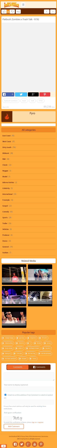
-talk (32, 101)
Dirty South (6, 147)
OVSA (30, 436)
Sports (5, 218)
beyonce (33, 338)
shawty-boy (9, 343)
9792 (41, 101)
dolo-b (20, 348)
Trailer (4, 223)
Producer (5, 235)
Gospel (5, 206)
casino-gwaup (46, 353)
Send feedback (13, 436)
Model (4, 177)
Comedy (5, 212)
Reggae (5, 171)
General (5, 247)
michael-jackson (10, 358)
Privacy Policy (25, 436)
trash (24, 101)
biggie (24, 358)
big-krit (47, 348)
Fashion (5, 253)
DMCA (19, 436)
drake (39, 343)
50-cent (44, 338)
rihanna (21, 343)
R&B (3, 159)
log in (34, 422)
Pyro (32, 113)
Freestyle (6, 200)
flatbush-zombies (11, 101)
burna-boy (31, 353)
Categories (23, 4)
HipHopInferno (25, 439)
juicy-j (49, 343)
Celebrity (6, 188)
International (7, 194)
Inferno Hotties (8, 182)
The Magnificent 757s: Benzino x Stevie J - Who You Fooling (24, 323)
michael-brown (34, 348)
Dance (4, 241)
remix (34, 358)
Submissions (44, 436)
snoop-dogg (9, 338)
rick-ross (19, 353)
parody (21, 338)
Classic (5, 165)
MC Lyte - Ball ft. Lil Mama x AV (40, 280)
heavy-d (7, 353)
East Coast (6, 136)
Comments (17, 367)
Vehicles (5, 229)
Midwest (5, 153)
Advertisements (36, 436)
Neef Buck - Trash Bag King (13, 280)
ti (30, 343)
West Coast (6, 142)
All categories (29, 130)
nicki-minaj (8, 348)
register (40, 422)
